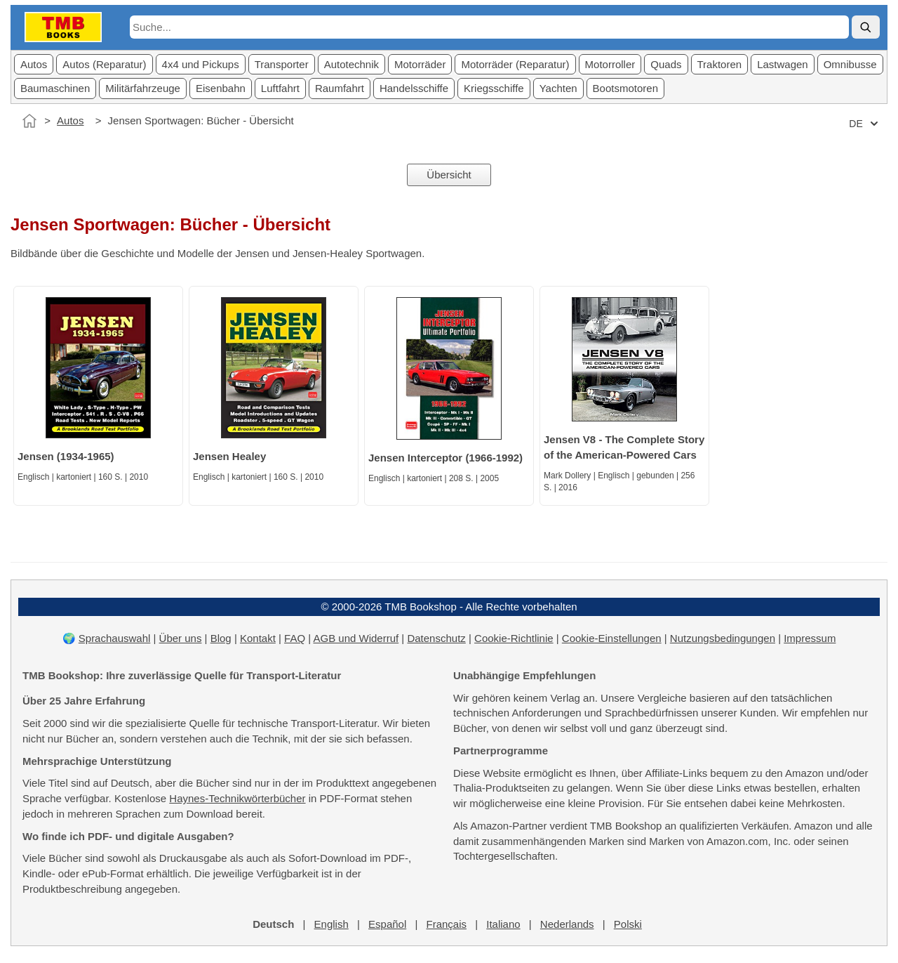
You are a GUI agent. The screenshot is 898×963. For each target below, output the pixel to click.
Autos (33, 64)
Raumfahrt (339, 88)
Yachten (558, 88)
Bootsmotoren (625, 88)
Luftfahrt (280, 88)
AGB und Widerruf (355, 638)
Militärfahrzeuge (142, 88)
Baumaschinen (55, 88)
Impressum (810, 638)
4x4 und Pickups (200, 64)
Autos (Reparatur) (104, 64)
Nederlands (567, 924)
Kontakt (258, 638)
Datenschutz (436, 638)
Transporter (282, 64)
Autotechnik (351, 64)
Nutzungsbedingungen (722, 638)
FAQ (294, 638)
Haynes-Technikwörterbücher (237, 798)
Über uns (180, 638)
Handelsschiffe (414, 88)
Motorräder (419, 64)
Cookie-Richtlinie (514, 638)
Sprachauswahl (115, 638)
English (331, 924)
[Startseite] (29, 121)
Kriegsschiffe (494, 88)
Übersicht (449, 175)
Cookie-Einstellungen (612, 638)
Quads (665, 64)
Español (387, 924)
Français (446, 924)
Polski (628, 924)
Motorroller (610, 64)
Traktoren (719, 64)
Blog (221, 638)
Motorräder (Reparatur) (515, 64)
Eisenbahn (221, 88)
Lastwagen (782, 64)
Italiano (503, 924)
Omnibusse (850, 64)
